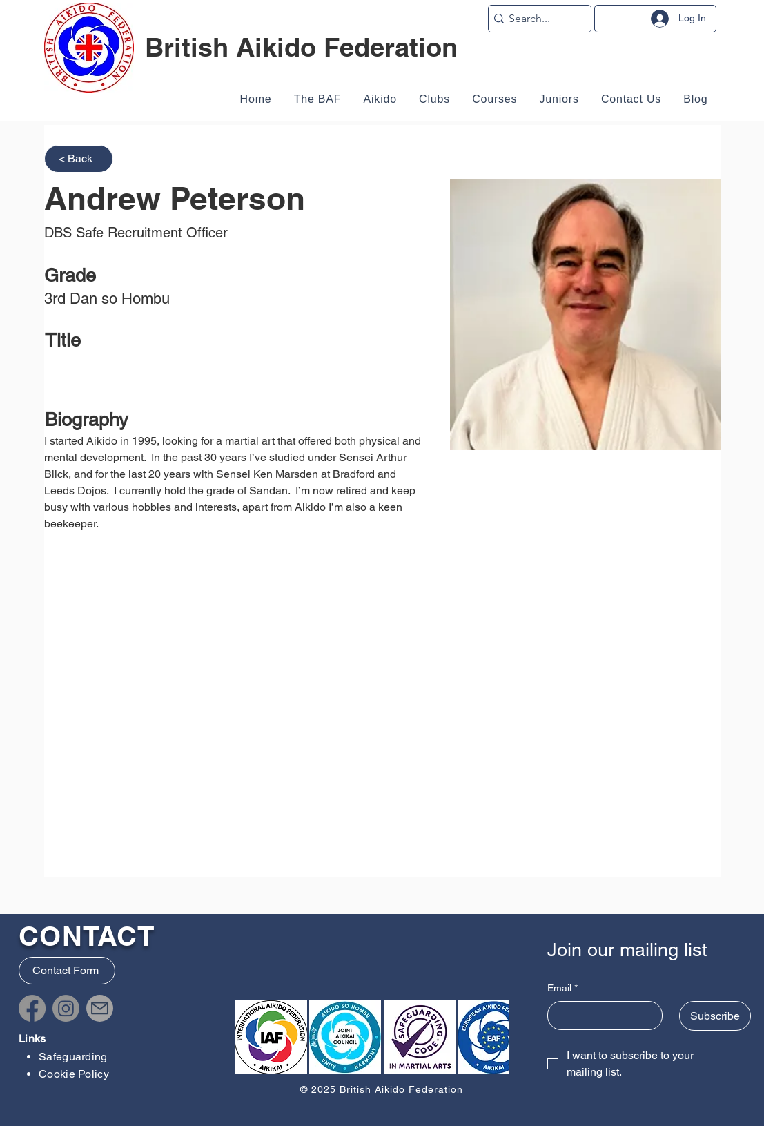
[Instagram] (65, 1008)
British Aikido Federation (301, 47)
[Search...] (535, 19)
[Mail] (99, 1008)
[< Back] (78, 159)
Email (562, 989)
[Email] (601, 1015)
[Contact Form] (67, 970)
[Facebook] (32, 1008)
